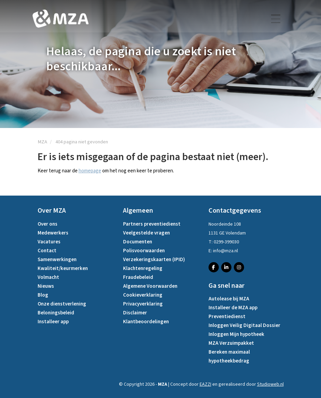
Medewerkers (53, 233)
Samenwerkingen (57, 259)
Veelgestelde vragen (146, 233)
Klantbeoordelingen (146, 321)
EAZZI (205, 384)
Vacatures (49, 241)
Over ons (47, 224)
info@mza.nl (225, 250)
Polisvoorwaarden (144, 250)
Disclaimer (135, 312)
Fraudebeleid (138, 277)
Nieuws (46, 286)
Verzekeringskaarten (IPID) (154, 259)
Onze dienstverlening (62, 304)
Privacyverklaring (143, 304)
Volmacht (48, 277)
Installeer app (53, 321)
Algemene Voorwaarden (150, 286)
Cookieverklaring (142, 295)
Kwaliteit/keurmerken (63, 268)
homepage (90, 170)
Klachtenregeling (142, 268)
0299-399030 (226, 242)
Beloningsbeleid (56, 312)
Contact (47, 250)
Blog (43, 295)
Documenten (137, 241)
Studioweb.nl (270, 384)
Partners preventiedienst (151, 224)
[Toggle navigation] (276, 21)
